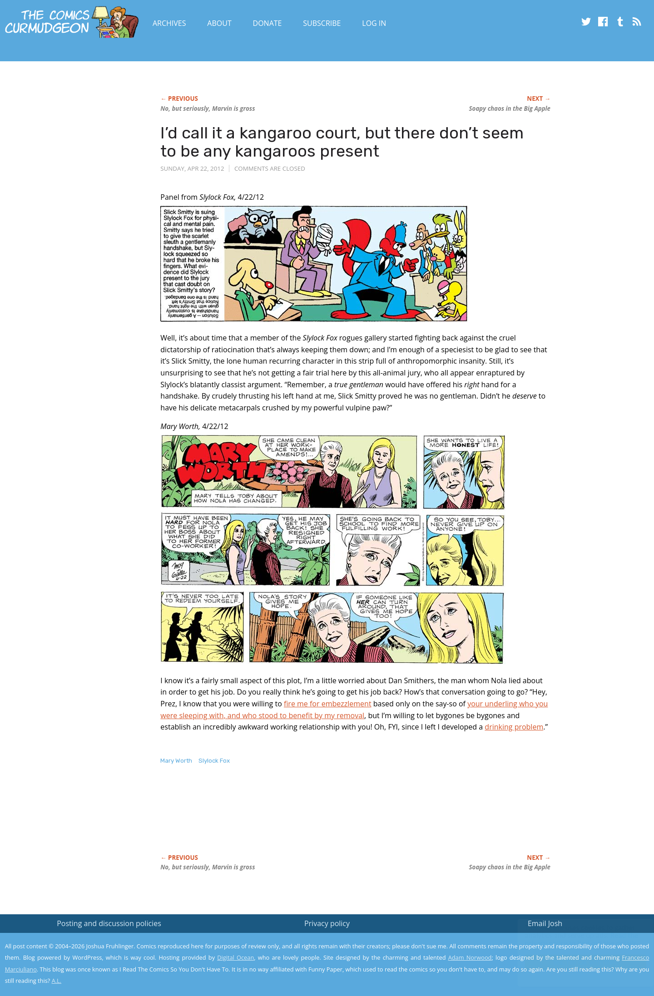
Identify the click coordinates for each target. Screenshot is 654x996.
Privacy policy (327, 923)
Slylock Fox (214, 760)
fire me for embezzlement (328, 704)
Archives (169, 23)
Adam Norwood (470, 957)
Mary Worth (176, 760)
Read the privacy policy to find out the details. (573, 939)
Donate (267, 23)
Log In (374, 23)
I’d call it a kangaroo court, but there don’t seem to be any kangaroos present (342, 142)
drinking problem (514, 727)
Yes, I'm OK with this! (577, 962)
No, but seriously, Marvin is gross (207, 108)
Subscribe (322, 23)
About (219, 23)
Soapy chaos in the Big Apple (509, 108)
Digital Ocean (235, 957)
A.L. (57, 980)
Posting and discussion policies (109, 923)
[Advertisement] (325, 819)
